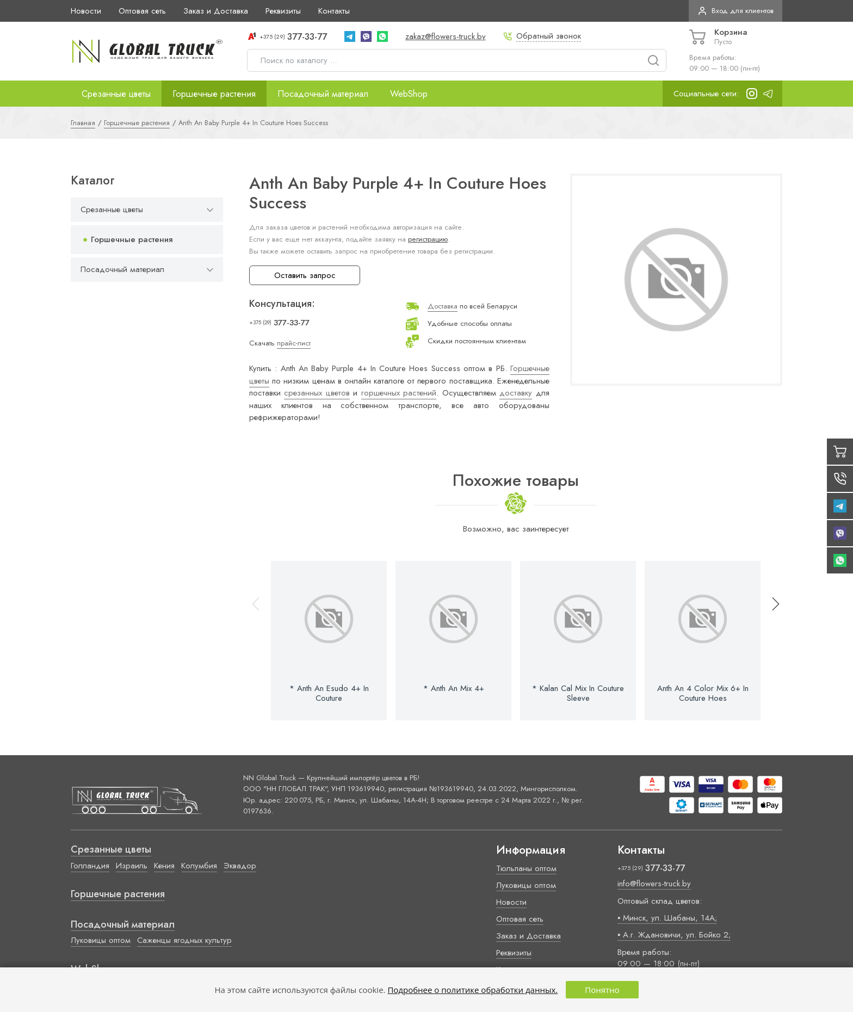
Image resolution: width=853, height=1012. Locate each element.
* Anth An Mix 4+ (453, 688)
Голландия (90, 866)
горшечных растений (398, 393)
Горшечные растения (214, 93)
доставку (515, 393)
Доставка (443, 306)
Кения (164, 866)
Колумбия (199, 866)
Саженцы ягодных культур (184, 940)
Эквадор (240, 866)
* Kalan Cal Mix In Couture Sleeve (578, 693)
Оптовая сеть (142, 11)
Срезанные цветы (116, 93)
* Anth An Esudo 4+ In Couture (329, 693)
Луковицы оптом (101, 940)
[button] (770, 640)
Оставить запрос (305, 275)
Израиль (131, 866)
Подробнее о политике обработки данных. (472, 989)
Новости (86, 11)
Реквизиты (283, 11)
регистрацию (428, 239)
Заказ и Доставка (215, 11)
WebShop (409, 93)
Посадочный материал (322, 93)
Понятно (602, 989)
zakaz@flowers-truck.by (445, 36)
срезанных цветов (316, 393)
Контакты (334, 11)
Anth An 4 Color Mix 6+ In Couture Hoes (703, 693)
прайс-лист (294, 343)
